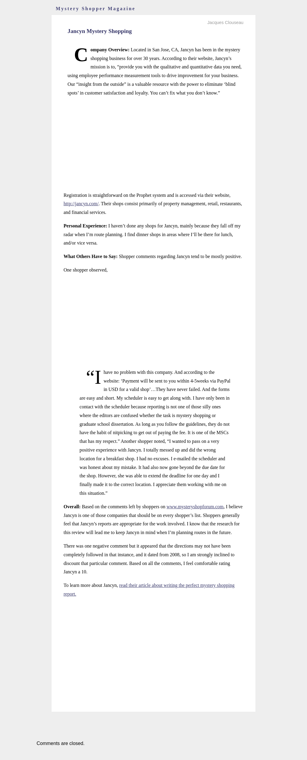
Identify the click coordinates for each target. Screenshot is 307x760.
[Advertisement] (153, 144)
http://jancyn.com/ (81, 203)
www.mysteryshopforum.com (195, 506)
